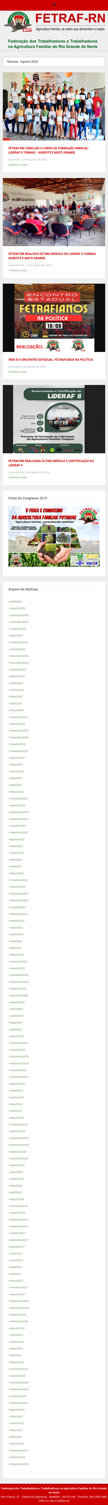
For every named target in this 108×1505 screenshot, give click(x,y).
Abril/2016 (16, 1355)
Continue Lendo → (19, 164)
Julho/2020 (16, 1009)
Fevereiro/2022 (19, 880)
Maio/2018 (16, 1185)
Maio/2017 (16, 1267)
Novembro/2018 (19, 1144)
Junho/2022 (17, 852)
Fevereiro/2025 (19, 642)
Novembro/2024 (19, 662)
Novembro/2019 (19, 1063)
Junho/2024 (17, 689)
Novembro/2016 (19, 1307)
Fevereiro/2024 (19, 717)
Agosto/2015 (17, 1409)
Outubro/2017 (18, 1233)
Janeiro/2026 (17, 608)
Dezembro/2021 (19, 893)
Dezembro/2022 (19, 812)
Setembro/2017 (19, 1240)
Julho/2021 (16, 927)
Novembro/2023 (19, 737)
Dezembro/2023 (19, 730)
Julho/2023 (16, 764)
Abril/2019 (16, 1110)
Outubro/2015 (18, 1396)
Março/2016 (17, 1362)
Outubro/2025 (18, 628)
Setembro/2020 (19, 995)
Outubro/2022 (18, 825)
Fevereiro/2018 (19, 1206)
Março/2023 (17, 791)
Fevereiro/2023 (19, 798)
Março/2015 (17, 1443)
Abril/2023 (16, 785)
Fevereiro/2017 (19, 1287)
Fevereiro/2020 (19, 1042)
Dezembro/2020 (19, 975)
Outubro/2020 (18, 988)
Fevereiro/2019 (19, 1124)
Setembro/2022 (19, 832)
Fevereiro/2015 (19, 1450)
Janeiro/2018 (17, 1212)
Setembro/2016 (19, 1321)
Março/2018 (17, 1199)
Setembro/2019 (19, 1076)
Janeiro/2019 (17, 1131)
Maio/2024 (16, 696)
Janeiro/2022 (17, 886)
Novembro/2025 (19, 621)
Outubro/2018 (18, 1151)
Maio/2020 (16, 1022)
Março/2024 (17, 710)
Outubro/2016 (18, 1314)
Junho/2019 (17, 1097)
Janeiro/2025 (17, 649)
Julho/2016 (16, 1335)
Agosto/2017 (17, 1246)
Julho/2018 (16, 1172)
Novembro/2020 (19, 981)
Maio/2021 (16, 941)
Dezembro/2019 (19, 1056)
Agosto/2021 (17, 920)
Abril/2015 (16, 1436)
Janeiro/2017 (17, 1294)
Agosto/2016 (17, 1328)
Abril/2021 (16, 947)
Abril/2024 (16, 703)
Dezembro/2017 (19, 1219)
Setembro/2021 (19, 914)
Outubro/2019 (18, 1070)
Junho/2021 (17, 934)
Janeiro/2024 (17, 723)
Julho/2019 (16, 1090)
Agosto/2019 (17, 1083)
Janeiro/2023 (17, 805)
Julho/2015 (16, 1416)
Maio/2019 (16, 1104)
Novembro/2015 (19, 1389)
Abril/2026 (16, 601)
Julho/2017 (16, 1253)
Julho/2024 (16, 683)
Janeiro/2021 (17, 968)
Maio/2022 (16, 859)
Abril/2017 (16, 1273)
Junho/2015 (17, 1423)
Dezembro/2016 (19, 1301)
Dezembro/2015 (19, 1382)
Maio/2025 (16, 635)
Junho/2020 (17, 1015)
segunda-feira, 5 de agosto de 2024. (29, 472)
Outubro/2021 (18, 907)
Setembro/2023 (19, 751)
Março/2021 (17, 954)
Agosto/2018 (17, 1165)
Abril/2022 (16, 866)
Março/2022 (17, 873)
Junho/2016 (17, 1341)
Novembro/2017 (19, 1226)
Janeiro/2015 (17, 1457)
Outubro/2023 (18, 744)
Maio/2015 (16, 1430)
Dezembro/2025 (19, 615)
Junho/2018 (17, 1178)
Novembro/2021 (19, 900)
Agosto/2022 (17, 839)
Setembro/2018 (19, 1158)
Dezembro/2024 (19, 655)
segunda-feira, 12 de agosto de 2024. (30, 265)
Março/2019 (17, 1117)
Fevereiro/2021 (19, 961)
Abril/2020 (16, 1029)
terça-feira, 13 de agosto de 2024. (28, 159)
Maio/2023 (16, 778)
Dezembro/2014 (19, 1464)
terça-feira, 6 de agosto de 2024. (27, 366)
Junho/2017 (17, 1260)
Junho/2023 (17, 771)
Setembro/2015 (19, 1402)
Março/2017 (17, 1280)
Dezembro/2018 (19, 1138)
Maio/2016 (16, 1348)
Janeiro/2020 (17, 1049)
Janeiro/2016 (17, 1375)
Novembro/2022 (19, 819)
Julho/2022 (16, 846)
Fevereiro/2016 (19, 1368)
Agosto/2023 (17, 757)
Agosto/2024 (17, 676)
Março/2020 (17, 1036)
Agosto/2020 (17, 1002)
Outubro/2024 (18, 669)
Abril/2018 (16, 1192)
